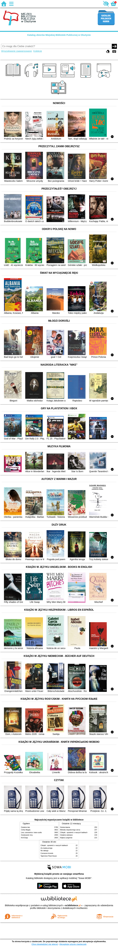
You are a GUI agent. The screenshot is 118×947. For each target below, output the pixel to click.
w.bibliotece (73, 905)
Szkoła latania (65, 827)
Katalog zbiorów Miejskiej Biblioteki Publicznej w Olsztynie (59, 35)
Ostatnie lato (25, 827)
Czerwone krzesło (47, 853)
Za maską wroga (46, 848)
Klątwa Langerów (66, 838)
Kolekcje (37, 51)
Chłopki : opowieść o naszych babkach (73, 832)
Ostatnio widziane (66, 835)
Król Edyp (24, 838)
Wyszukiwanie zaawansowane (16, 51)
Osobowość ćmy (27, 835)
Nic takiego (44, 850)
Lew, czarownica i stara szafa (31, 832)
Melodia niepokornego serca (70, 830)
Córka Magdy (25, 830)
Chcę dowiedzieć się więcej (45, 944)
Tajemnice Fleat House (49, 856)
